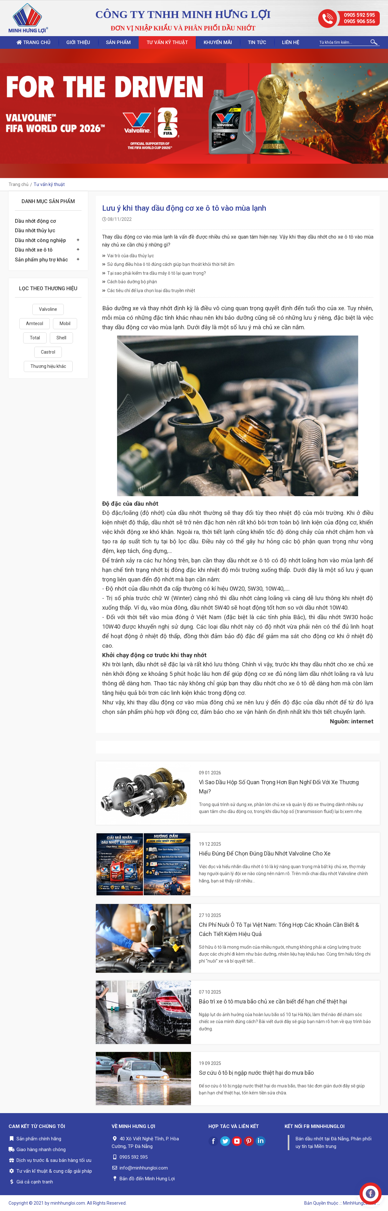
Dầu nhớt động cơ (35, 221)
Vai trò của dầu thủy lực (128, 255)
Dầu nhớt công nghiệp (40, 240)
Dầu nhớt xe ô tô (34, 250)
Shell (61, 337)
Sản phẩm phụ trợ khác (41, 260)
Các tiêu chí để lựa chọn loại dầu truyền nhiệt (148, 290)
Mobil (65, 323)
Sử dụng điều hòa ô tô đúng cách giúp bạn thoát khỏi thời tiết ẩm (168, 264)
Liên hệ (290, 42)
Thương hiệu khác (48, 366)
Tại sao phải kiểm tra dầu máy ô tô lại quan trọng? (154, 273)
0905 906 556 (359, 21)
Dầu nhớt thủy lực (35, 230)
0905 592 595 (359, 15)
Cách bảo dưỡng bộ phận (129, 281)
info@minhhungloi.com (144, 1168)
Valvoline (48, 309)
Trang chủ (33, 42)
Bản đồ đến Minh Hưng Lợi (147, 1179)
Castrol (48, 352)
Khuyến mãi (218, 42)
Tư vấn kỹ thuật (167, 42)
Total (35, 337)
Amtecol (34, 323)
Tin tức (257, 42)
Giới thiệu (78, 42)
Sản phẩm (118, 42)
